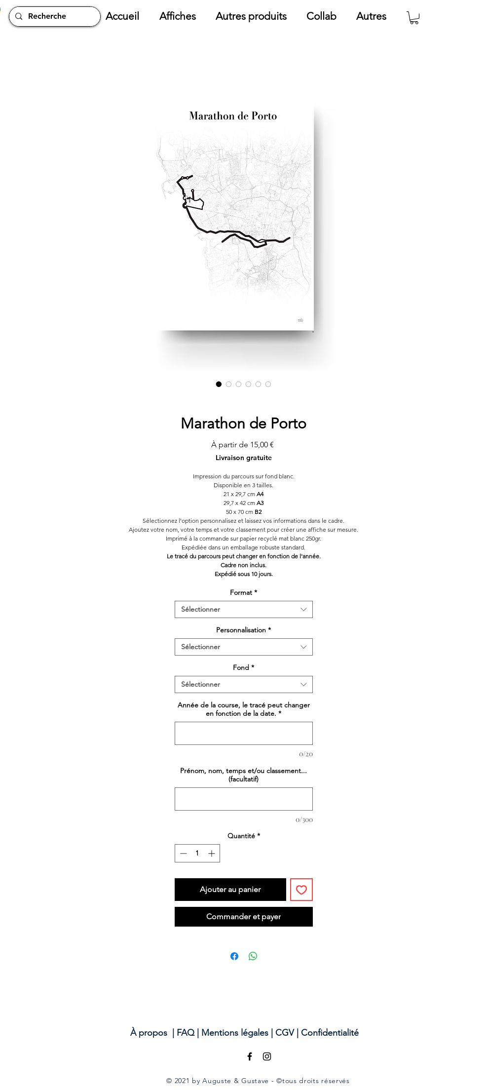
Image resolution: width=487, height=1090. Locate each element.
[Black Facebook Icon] (249, 1056)
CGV (284, 1032)
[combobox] (244, 609)
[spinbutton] (197, 853)
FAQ (185, 1032)
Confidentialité (330, 1032)
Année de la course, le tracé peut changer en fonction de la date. (244, 709)
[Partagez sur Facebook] (234, 956)
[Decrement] (182, 853)
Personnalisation (243, 630)
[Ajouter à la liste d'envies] (301, 889)
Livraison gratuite (244, 458)
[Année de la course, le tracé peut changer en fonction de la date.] (243, 733)
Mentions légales (234, 1032)
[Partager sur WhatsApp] (253, 956)
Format (243, 592)
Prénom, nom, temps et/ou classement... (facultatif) (243, 775)
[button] (182, 16)
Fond (243, 667)
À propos (148, 1032)
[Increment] (212, 853)
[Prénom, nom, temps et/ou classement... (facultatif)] (243, 799)
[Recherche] (53, 16)
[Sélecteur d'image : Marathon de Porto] (219, 384)
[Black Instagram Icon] (267, 1056)
